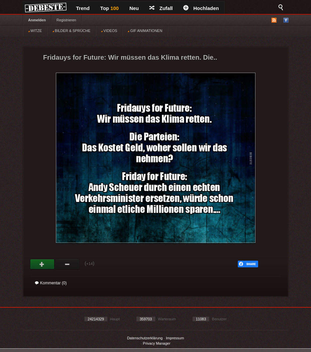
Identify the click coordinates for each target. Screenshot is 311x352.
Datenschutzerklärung (145, 338)
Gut (42, 264)
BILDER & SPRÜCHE (71, 31)
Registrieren (66, 20)
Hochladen (201, 8)
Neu (134, 8)
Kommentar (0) (51, 283)
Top (109, 8)
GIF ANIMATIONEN (145, 31)
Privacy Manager (157, 343)
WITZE (35, 31)
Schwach (67, 264)
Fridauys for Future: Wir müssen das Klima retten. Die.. (130, 57)
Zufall (161, 8)
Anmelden (37, 20)
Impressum (175, 338)
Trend (83, 8)
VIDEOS (109, 31)
